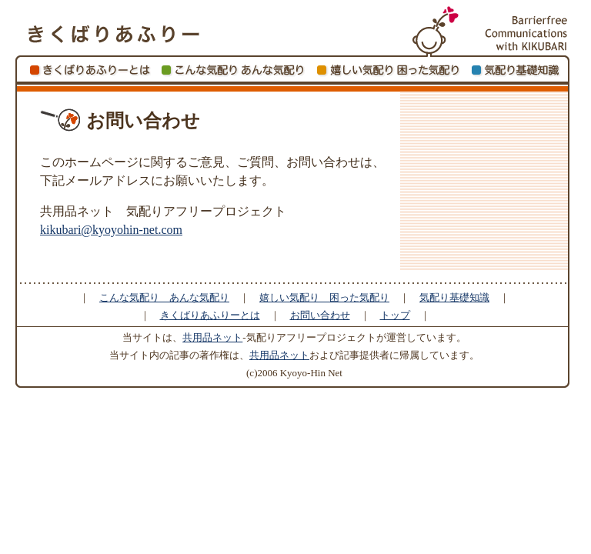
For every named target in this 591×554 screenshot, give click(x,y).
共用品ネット (212, 337)
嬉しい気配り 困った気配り (388, 70)
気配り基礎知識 (454, 297)
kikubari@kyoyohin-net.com (111, 229)
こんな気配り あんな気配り (233, 70)
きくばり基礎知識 (518, 70)
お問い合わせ (320, 315)
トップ (395, 315)
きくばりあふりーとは (89, 70)
